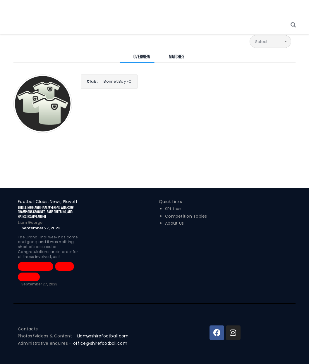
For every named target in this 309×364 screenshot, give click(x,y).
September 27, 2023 (41, 228)
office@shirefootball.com (100, 343)
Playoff (70, 201)
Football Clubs (36, 266)
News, (56, 201)
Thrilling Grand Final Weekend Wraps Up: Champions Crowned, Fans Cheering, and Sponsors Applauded (46, 212)
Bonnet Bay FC (117, 81)
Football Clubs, (34, 201)
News (64, 266)
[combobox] (270, 41)
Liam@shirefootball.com (103, 336)
